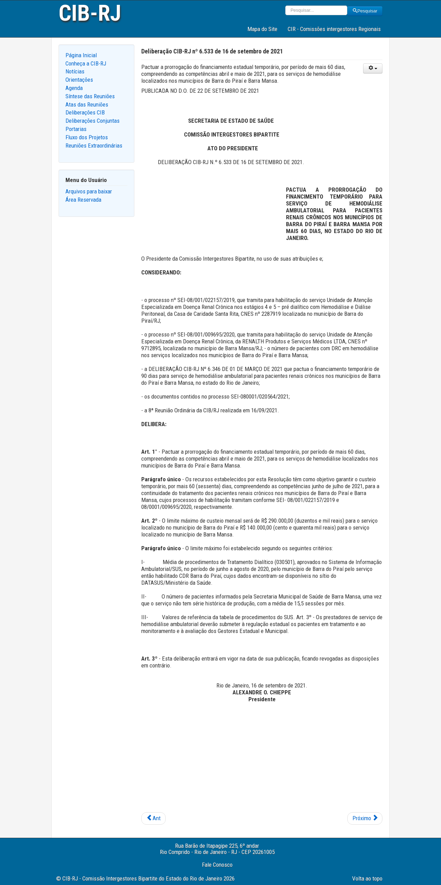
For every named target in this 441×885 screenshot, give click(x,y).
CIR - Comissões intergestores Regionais (334, 29)
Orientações (79, 79)
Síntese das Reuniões (90, 96)
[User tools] (372, 68)
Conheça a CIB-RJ (85, 63)
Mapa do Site (262, 29)
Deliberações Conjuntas (92, 120)
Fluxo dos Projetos (86, 137)
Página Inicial (81, 55)
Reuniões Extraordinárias (93, 145)
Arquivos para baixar (88, 191)
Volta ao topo (367, 878)
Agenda (74, 87)
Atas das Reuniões (86, 104)
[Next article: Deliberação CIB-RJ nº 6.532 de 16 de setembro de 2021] (364, 818)
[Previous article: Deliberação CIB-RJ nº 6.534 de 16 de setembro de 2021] (153, 818)
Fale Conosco (217, 864)
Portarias (75, 128)
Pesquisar (364, 10)
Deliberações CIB (85, 112)
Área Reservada (83, 199)
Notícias (74, 71)
